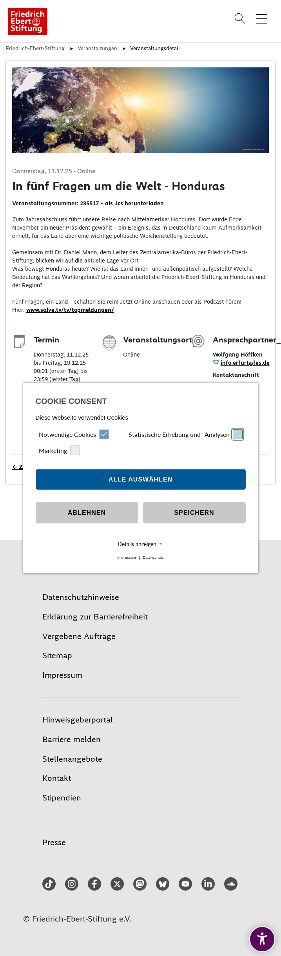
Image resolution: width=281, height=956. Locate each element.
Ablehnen (87, 512)
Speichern (194, 512)
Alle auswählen (141, 479)
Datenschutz (153, 558)
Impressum (126, 558)
